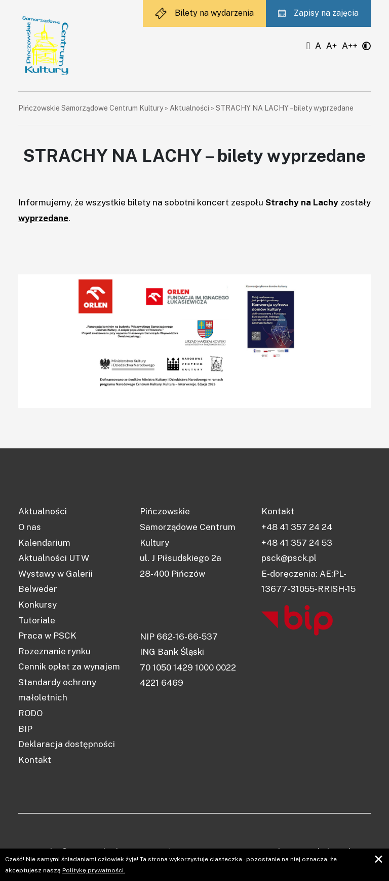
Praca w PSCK (47, 635)
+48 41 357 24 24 (296, 527)
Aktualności (189, 108)
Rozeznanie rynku (54, 651)
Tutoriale (36, 620)
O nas (29, 527)
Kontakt (34, 760)
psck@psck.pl (289, 558)
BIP (25, 729)
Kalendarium (44, 543)
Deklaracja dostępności (66, 744)
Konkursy (37, 605)
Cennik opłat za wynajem (69, 666)
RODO (30, 713)
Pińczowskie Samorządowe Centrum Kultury (90, 108)
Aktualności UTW (53, 558)
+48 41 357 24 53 (296, 543)
